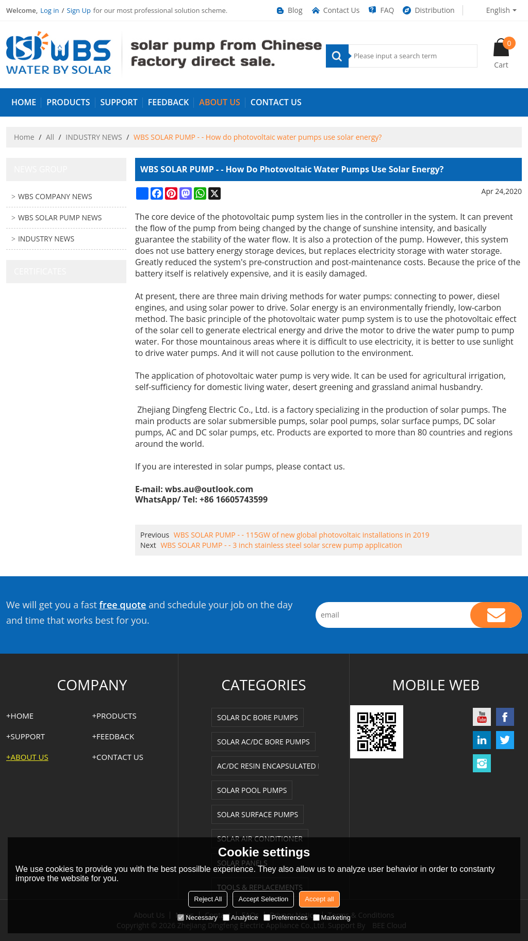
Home (24, 137)
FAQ (380, 10)
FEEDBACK (168, 102)
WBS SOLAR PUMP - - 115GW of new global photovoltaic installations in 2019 (302, 535)
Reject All (208, 899)
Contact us (276, 102)
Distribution (428, 10)
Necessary (197, 917)
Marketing (332, 917)
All (50, 137)
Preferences (285, 917)
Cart (505, 53)
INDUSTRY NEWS (93, 137)
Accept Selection (263, 899)
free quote (123, 604)
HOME (23, 102)
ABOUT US (219, 102)
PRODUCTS (68, 102)
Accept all (319, 899)
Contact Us (335, 10)
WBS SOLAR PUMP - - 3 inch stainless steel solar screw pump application (281, 545)
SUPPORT (119, 102)
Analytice (240, 917)
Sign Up (79, 10)
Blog (289, 10)
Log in (49, 10)
